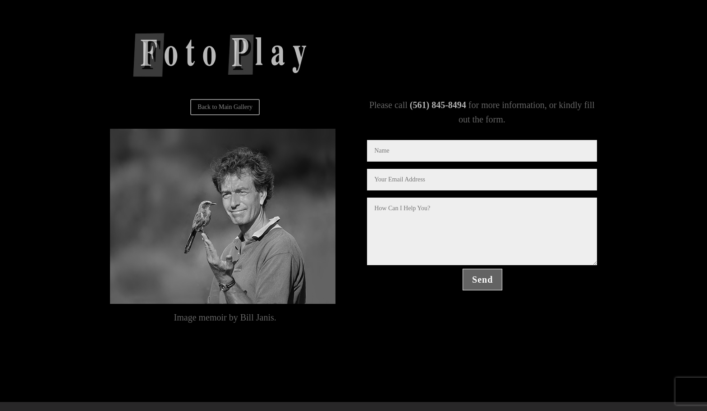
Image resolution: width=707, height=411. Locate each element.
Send (482, 280)
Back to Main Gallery (224, 107)
